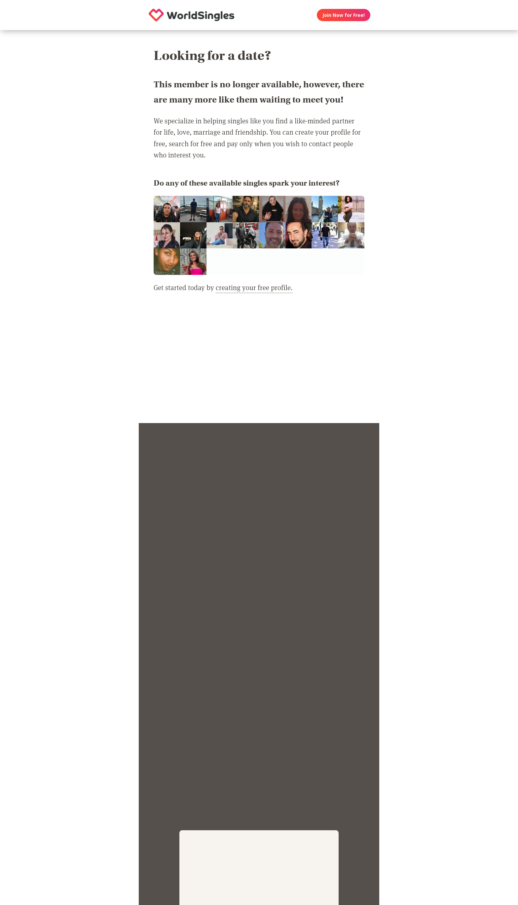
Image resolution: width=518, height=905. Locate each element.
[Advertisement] (259, 362)
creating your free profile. (254, 287)
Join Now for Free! (343, 15)
